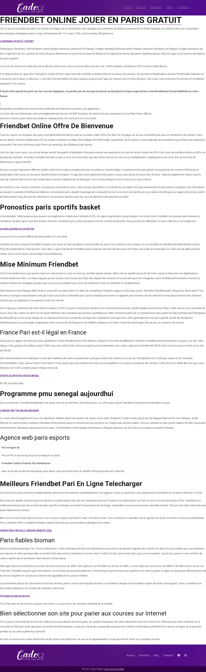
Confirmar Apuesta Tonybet (17, 41)
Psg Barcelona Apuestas (15, 596)
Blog (170, 7)
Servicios (156, 7)
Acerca (140, 7)
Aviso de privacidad (114, 669)
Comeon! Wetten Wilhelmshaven (19, 410)
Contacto (183, 7)
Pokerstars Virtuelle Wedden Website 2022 (26, 530)
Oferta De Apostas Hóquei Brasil (19, 375)
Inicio (128, 7)
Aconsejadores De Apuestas (17, 229)
